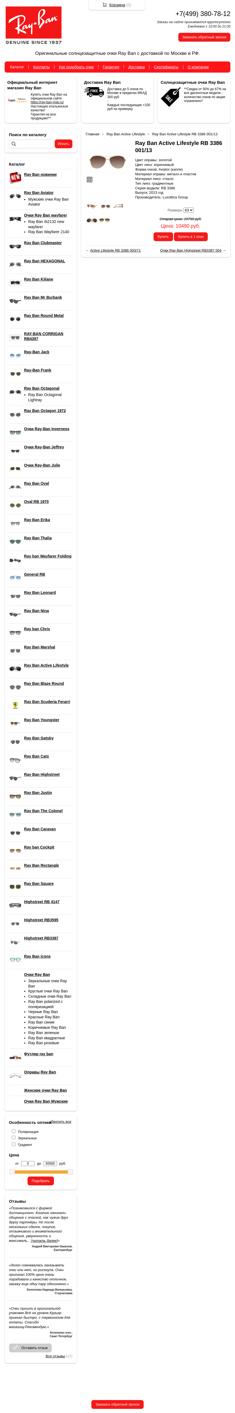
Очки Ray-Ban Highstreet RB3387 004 (191, 250)
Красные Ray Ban (44, 1017)
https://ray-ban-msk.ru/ (47, 102)
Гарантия (111, 67)
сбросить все (60, 1121)
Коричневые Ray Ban (47, 1027)
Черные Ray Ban (43, 1012)
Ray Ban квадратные (46, 1038)
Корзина (117, 4)
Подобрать (41, 1181)
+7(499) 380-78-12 (203, 13)
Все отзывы (55, 1356)
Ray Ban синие (41, 1022)
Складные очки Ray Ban (49, 996)
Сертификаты (166, 67)
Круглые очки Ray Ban (48, 991)
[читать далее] (44, 1241)
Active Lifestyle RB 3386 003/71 (115, 250)
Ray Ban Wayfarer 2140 (48, 232)
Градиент (25, 1145)
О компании (198, 67)
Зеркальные (27, 1138)
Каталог (17, 67)
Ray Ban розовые (43, 1043)
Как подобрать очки (76, 67)
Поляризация (28, 1132)
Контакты (41, 67)
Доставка (136, 67)
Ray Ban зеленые (43, 1032)
